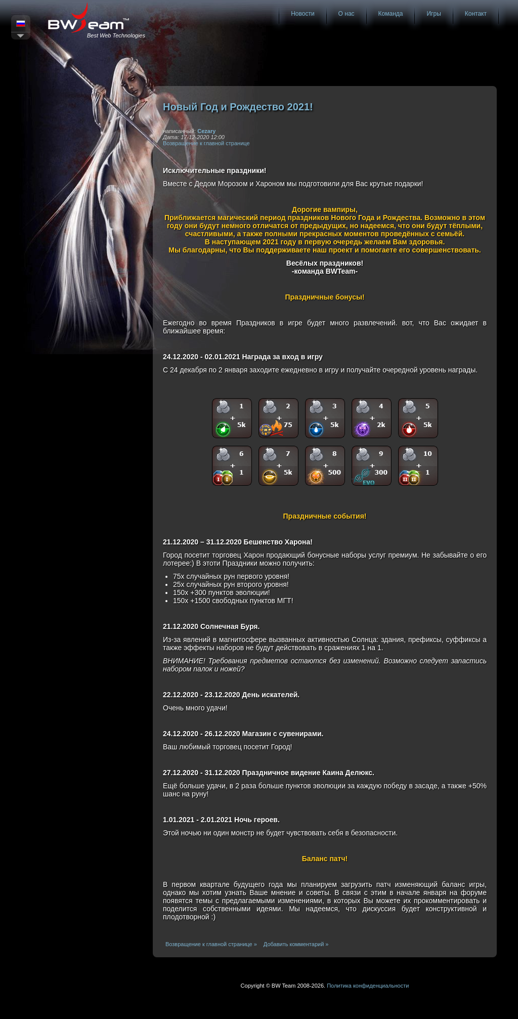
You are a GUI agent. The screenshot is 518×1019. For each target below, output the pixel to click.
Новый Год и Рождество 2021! (238, 106)
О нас (346, 13)
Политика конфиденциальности (368, 986)
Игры (433, 13)
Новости (302, 13)
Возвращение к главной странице (206, 143)
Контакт (476, 13)
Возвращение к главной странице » (211, 944)
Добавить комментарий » (296, 944)
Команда (390, 13)
